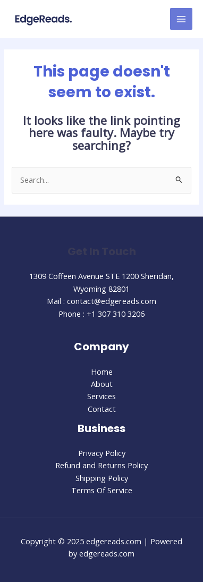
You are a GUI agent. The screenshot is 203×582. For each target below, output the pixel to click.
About (102, 383)
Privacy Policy (101, 453)
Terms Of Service (101, 490)
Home (102, 371)
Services (101, 396)
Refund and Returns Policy (101, 465)
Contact (102, 408)
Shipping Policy (101, 478)
